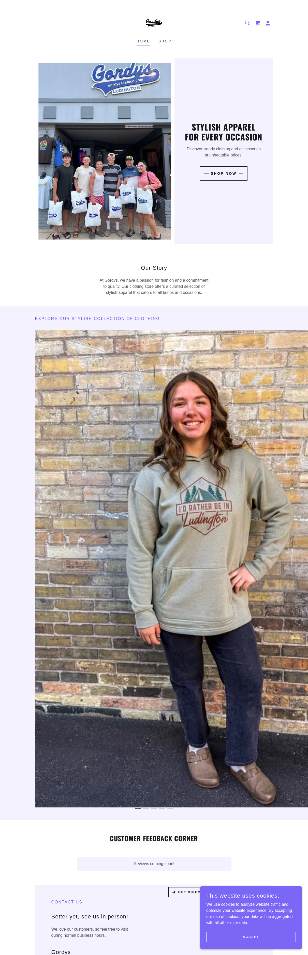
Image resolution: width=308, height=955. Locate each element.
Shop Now (224, 173)
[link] (154, 23)
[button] (268, 23)
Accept (251, 936)
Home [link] (143, 41)
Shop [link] (165, 41)
